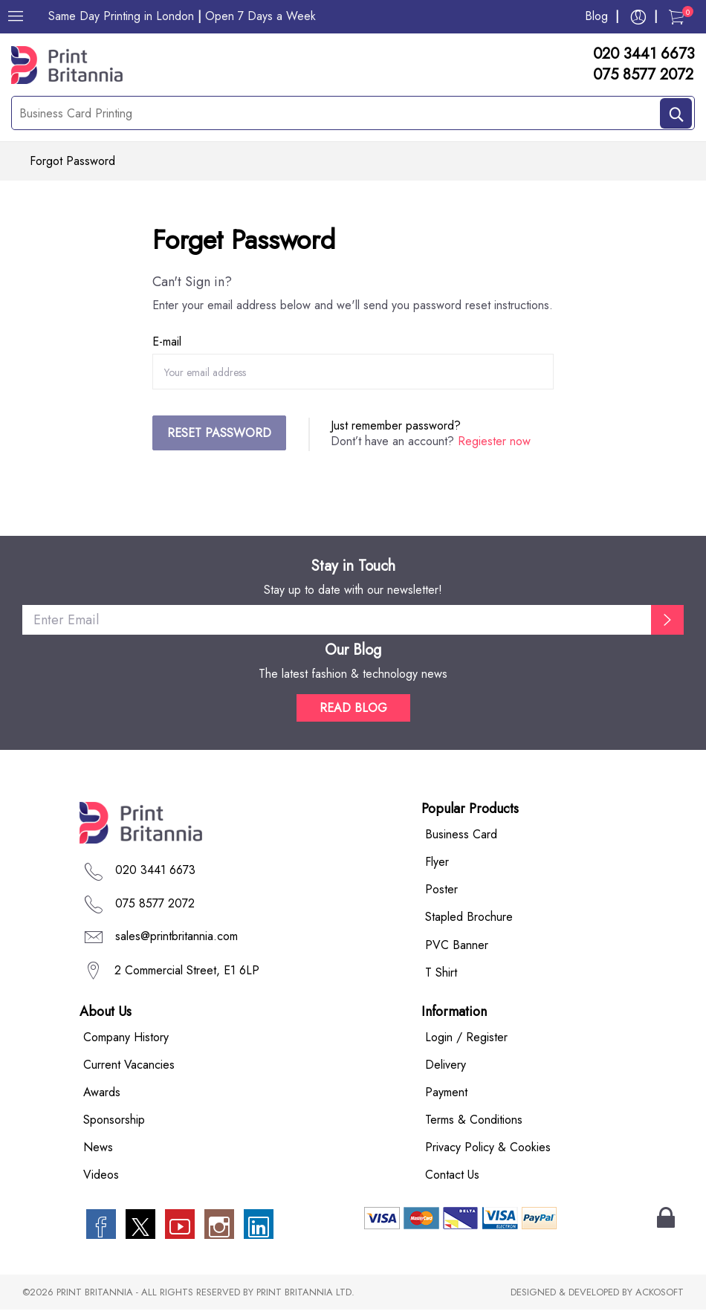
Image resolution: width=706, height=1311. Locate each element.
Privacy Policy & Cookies (488, 1147)
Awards (101, 1092)
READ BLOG (353, 709)
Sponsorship (114, 1120)
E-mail (166, 342)
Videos (101, 1176)
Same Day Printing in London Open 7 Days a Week (182, 16)
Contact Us (452, 1176)
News (98, 1147)
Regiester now (494, 442)
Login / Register (466, 1037)
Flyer (437, 863)
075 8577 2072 (643, 75)
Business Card (461, 835)
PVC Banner (456, 945)
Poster (441, 890)
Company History (126, 1037)
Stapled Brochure (469, 918)
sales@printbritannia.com (176, 936)
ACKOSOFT (659, 1293)
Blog (596, 16)
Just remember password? (396, 426)
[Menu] (15, 16)
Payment (446, 1092)
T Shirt (441, 973)
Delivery (445, 1065)
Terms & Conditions (473, 1120)
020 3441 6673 (644, 54)
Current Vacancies (129, 1065)
